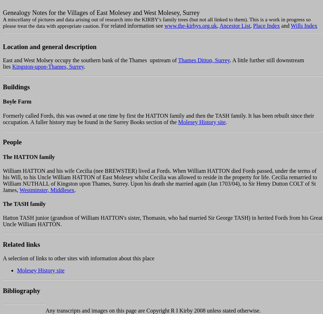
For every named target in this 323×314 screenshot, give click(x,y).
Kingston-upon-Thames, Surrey (48, 67)
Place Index (266, 26)
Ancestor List (234, 26)
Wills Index (304, 26)
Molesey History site (202, 122)
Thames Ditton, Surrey (204, 60)
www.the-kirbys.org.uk (190, 26)
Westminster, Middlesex (47, 190)
